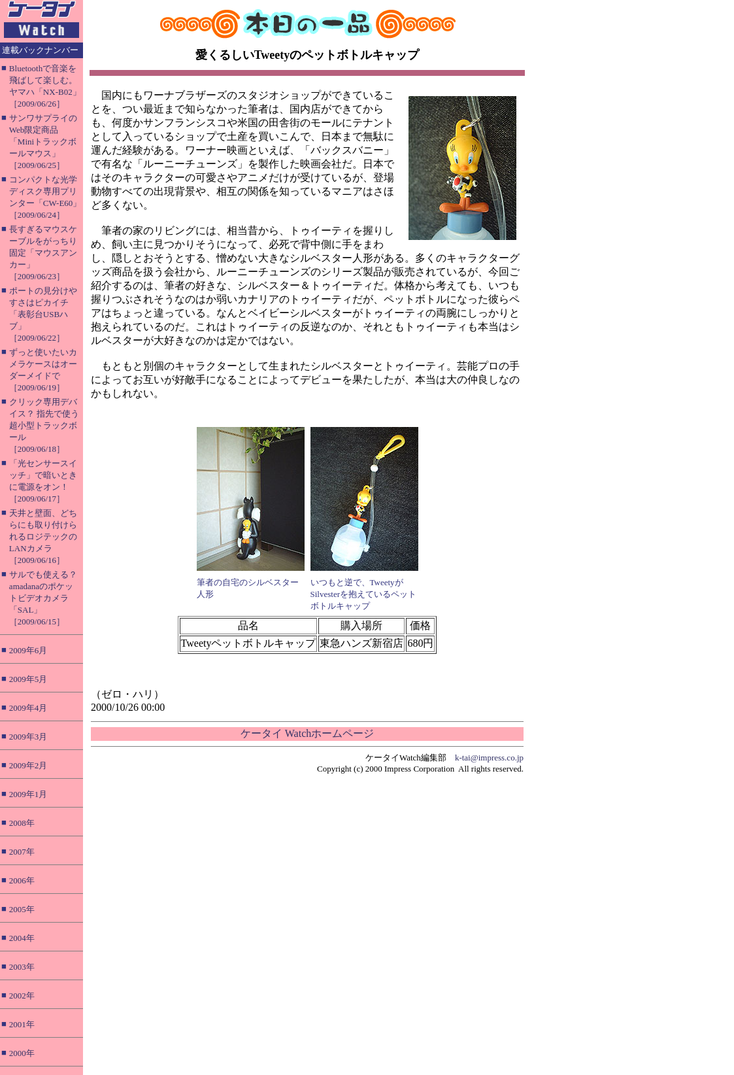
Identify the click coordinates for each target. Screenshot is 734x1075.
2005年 (22, 909)
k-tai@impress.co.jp (489, 757)
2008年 (22, 823)
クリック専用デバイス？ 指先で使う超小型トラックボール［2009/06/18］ (44, 425)
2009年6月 (28, 650)
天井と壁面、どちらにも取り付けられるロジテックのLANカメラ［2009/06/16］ (43, 536)
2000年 (22, 1053)
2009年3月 (28, 737)
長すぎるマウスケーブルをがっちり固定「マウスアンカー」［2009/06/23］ (43, 252)
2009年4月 (28, 708)
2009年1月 (28, 794)
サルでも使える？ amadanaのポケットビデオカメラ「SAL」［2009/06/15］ (43, 598)
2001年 (22, 1024)
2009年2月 (28, 765)
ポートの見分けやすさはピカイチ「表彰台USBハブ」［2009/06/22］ (43, 314)
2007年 (22, 852)
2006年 (22, 880)
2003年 (22, 967)
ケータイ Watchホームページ (307, 733)
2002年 (22, 995)
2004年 (22, 938)
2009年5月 (28, 679)
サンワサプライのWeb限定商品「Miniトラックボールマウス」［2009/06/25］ (43, 141)
